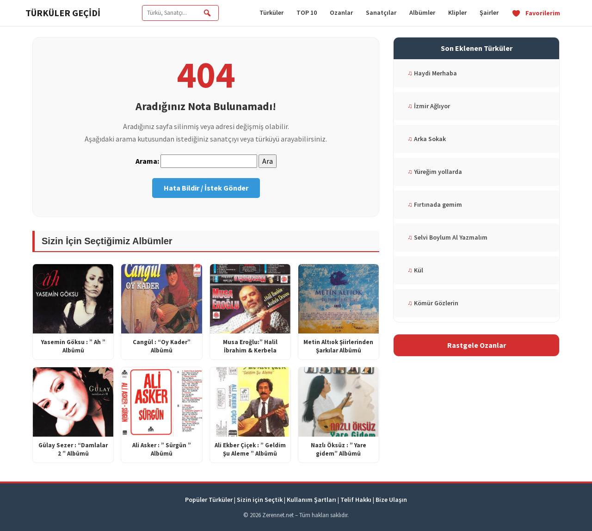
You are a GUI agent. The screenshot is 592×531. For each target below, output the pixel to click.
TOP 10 (306, 12)
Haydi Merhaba (432, 73)
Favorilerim (536, 13)
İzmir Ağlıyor (428, 106)
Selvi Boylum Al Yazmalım (447, 237)
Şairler (489, 12)
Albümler (422, 12)
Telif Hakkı (355, 499)
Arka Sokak (426, 139)
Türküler (271, 12)
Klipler (457, 12)
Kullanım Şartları (311, 499)
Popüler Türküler (209, 499)
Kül (415, 270)
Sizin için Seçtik (260, 499)
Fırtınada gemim (434, 204)
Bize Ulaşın (391, 499)
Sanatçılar (381, 12)
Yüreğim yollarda (434, 171)
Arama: (147, 161)
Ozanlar (341, 12)
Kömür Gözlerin (432, 303)
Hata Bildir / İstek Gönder (206, 187)
